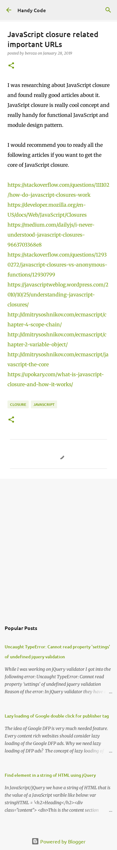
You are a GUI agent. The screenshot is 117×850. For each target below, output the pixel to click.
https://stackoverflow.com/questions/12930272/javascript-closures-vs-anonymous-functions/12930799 (57, 265)
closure (18, 404)
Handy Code (31, 10)
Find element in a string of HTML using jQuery (50, 775)
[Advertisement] (58, 546)
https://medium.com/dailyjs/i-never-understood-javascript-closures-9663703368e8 (51, 235)
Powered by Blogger (58, 841)
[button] (11, 66)
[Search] (108, 9)
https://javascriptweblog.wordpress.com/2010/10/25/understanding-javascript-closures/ (58, 294)
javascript (44, 404)
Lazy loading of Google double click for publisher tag (57, 716)
